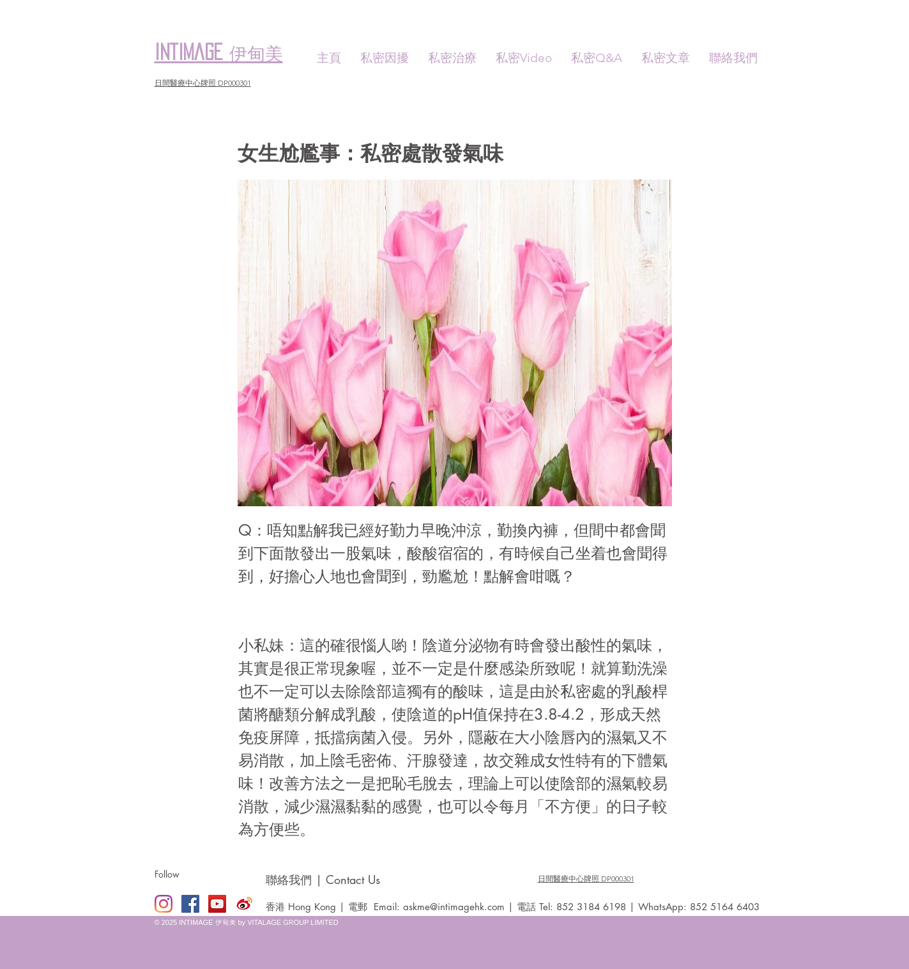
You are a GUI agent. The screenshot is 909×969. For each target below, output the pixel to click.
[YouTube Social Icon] (217, 904)
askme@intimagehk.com (454, 907)
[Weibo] (244, 904)
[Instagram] (163, 904)
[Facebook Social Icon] (190, 904)
